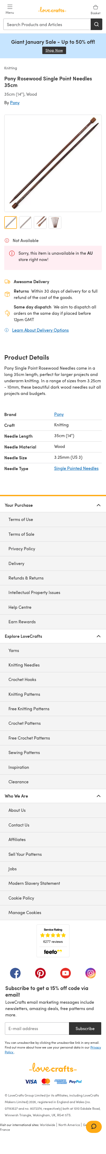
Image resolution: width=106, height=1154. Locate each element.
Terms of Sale (21, 534)
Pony (15, 102)
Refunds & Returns (26, 578)
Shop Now (55, 50)
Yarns (13, 650)
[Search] (96, 24)
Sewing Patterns (24, 752)
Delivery (16, 563)
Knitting (10, 67)
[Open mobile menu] (9, 9)
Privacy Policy (21, 548)
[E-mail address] (37, 1028)
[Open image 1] (10, 222)
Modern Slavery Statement (34, 883)
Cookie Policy (21, 898)
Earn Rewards (22, 621)
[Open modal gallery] (53, 163)
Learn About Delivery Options (40, 330)
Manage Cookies (24, 912)
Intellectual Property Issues (34, 592)
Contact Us (18, 825)
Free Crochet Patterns (29, 738)
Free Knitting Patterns (28, 708)
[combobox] (47, 24)
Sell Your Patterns (25, 854)
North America (69, 1125)
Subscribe (85, 1028)
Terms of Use (20, 519)
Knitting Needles (24, 665)
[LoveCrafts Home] (53, 1067)
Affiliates (17, 839)
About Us (17, 810)
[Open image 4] (55, 222)
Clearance (18, 781)
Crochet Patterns (24, 723)
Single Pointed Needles (76, 468)
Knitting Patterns (24, 694)
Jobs (12, 868)
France (5, 1129)
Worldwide (47, 1125)
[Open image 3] (40, 222)
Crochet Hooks (22, 679)
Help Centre (19, 607)
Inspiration (18, 767)
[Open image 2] (25, 222)
